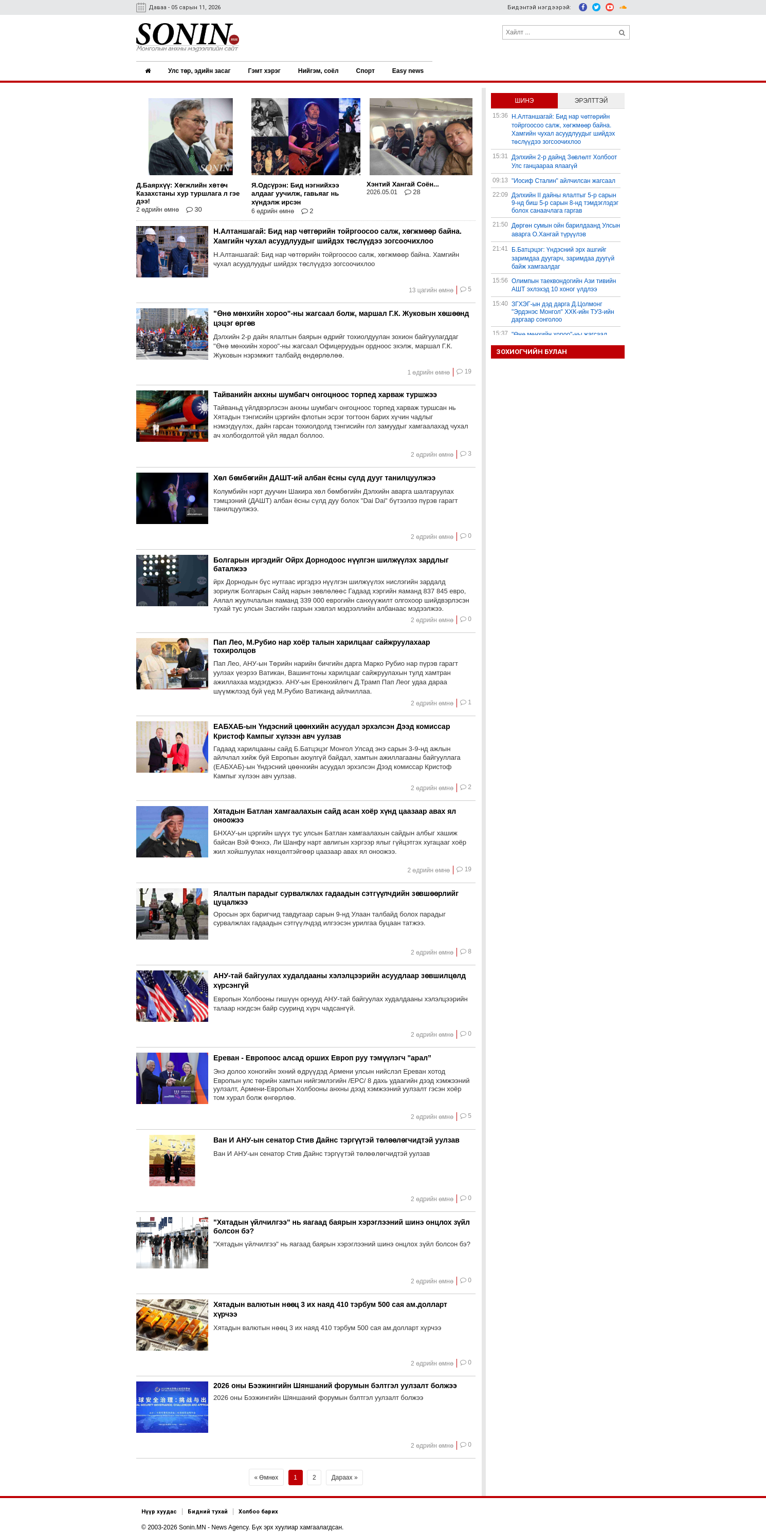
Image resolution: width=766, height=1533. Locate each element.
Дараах (342, 1474)
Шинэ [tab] (524, 97)
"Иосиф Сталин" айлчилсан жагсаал (563, 177)
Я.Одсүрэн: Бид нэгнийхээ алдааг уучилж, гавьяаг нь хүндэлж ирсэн (295, 190)
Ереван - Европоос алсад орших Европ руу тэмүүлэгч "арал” (322, 1054)
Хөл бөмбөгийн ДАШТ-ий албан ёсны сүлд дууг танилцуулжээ (324, 474)
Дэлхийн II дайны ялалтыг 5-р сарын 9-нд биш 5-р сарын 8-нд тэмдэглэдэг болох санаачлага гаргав (565, 199)
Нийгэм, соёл (320, 69)
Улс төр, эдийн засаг (200, 69)
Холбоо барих (258, 1508)
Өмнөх (268, 1474)
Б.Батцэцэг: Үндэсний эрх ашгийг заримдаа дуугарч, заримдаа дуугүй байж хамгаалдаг (563, 254)
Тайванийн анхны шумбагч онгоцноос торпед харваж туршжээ (325, 391)
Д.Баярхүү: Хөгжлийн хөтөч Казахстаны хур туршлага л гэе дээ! (188, 189)
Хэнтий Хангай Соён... (403, 180)
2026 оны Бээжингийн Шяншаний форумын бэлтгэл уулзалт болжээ (335, 1382)
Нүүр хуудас (159, 1508)
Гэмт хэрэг (265, 69)
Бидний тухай (208, 1508)
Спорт (368, 69)
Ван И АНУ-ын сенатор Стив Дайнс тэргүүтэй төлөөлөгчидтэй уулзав (336, 1136)
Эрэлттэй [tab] (591, 97)
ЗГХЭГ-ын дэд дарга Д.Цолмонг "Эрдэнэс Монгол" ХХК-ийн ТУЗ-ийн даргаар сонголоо (563, 308)
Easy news (411, 69)
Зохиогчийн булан (531, 348)
